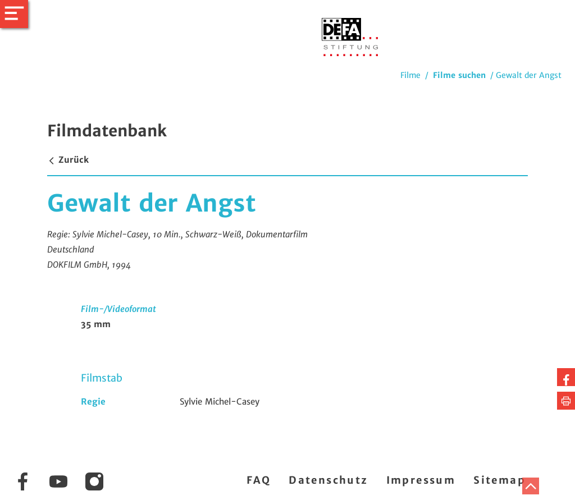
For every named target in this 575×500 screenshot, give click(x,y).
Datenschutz (328, 480)
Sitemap (499, 480)
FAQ (259, 480)
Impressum (421, 480)
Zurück (68, 159)
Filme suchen (459, 75)
